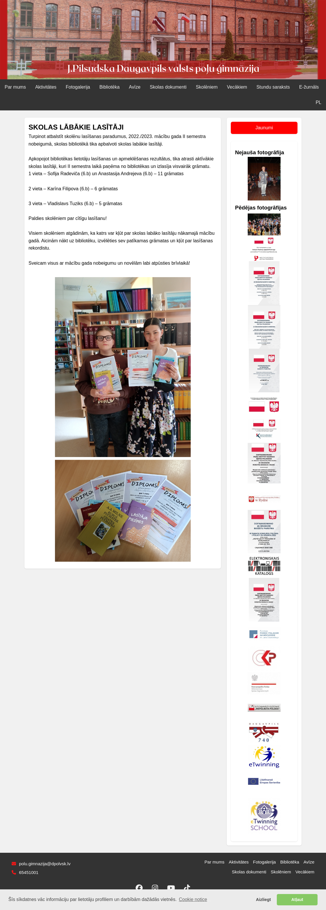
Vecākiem (237, 87)
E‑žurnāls (309, 87)
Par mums (15, 87)
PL (318, 102)
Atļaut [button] (297, 899)
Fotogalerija (78, 87)
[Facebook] (139, 888)
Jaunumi (264, 127)
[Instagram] (155, 888)
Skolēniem (207, 87)
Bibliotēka (109, 87)
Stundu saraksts (273, 87)
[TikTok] (187, 888)
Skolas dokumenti (168, 87)
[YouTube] (171, 888)
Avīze (135, 87)
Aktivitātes (45, 87)
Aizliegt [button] (263, 899)
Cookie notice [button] (193, 899)
